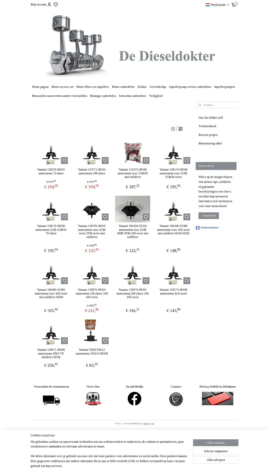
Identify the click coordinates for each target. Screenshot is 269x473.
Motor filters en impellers (93, 86)
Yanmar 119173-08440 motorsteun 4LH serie (173, 291)
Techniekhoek (207, 126)
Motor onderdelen (123, 86)
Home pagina (40, 86)
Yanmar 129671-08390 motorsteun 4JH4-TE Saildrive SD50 (51, 353)
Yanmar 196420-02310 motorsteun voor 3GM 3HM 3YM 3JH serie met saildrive (132, 231)
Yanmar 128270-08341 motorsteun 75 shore (51, 171)
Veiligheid (155, 95)
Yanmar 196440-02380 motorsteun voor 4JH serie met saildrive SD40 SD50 (173, 229)
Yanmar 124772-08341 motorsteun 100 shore (92, 171)
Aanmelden (209, 215)
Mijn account (41, 4)
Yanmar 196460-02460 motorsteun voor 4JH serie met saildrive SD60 (51, 293)
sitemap (147, 423)
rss (153, 423)
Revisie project (208, 134)
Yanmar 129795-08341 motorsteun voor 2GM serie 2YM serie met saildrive (92, 231)
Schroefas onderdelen (132, 95)
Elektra (142, 86)
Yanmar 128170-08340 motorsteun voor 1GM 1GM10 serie (173, 173)
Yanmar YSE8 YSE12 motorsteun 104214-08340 (92, 351)
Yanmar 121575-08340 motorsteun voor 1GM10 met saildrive (132, 173)
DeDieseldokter (207, 228)
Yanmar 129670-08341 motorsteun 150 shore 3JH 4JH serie (92, 293)
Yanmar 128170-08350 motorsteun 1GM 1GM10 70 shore (51, 229)
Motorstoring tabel (210, 143)
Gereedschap (158, 86)
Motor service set (62, 86)
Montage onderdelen (103, 95)
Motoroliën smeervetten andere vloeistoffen (59, 95)
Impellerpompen (224, 86)
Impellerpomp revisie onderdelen (190, 86)
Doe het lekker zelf (211, 117)
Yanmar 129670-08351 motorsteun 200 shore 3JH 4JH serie (133, 293)
